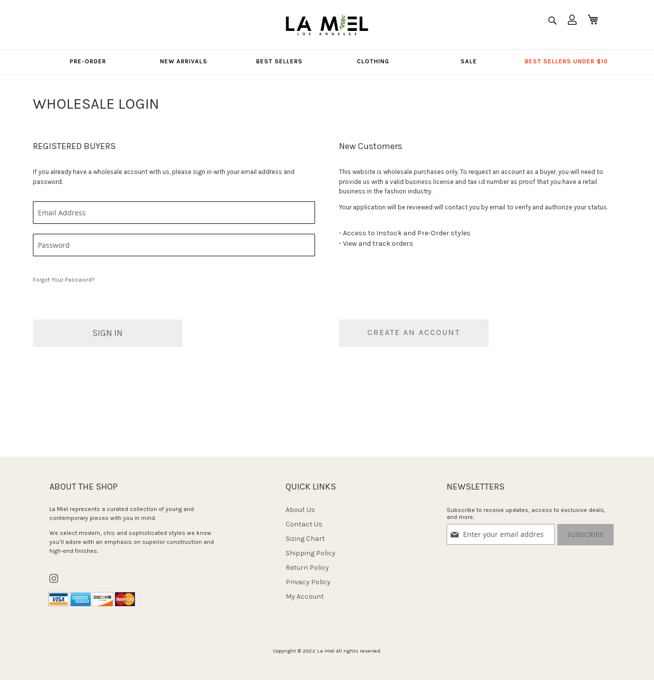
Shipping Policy (310, 553)
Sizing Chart (305, 538)
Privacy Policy (308, 582)
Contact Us (304, 524)
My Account (305, 596)
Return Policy (307, 567)
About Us (300, 510)
